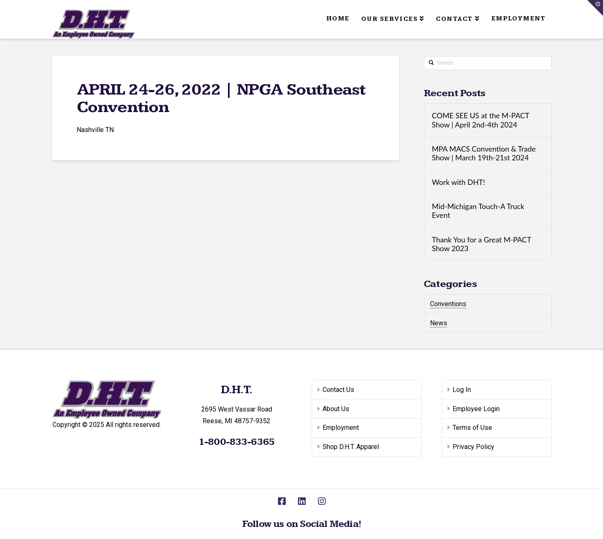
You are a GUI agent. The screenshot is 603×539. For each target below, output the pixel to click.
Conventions (448, 304)
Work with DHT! (458, 182)
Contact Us (338, 390)
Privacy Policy (473, 447)
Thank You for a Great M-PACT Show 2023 (481, 244)
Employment (341, 428)
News (438, 323)
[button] (595, 8)
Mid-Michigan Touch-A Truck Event (478, 211)
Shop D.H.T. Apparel (351, 447)
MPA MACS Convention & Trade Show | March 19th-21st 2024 (483, 153)
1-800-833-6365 (236, 442)
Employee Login (476, 409)
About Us (336, 409)
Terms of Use (472, 428)
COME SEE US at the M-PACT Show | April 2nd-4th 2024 (480, 120)
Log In (462, 390)
